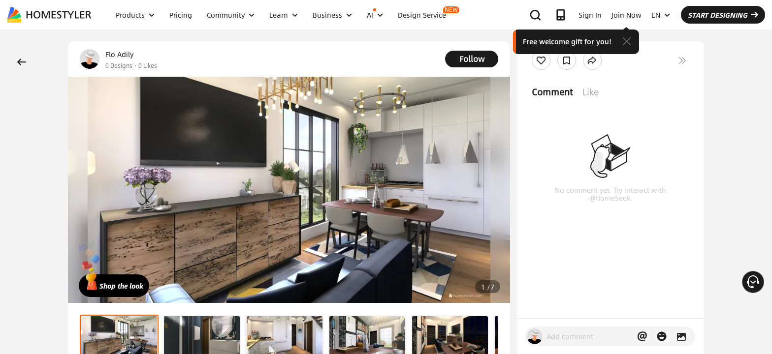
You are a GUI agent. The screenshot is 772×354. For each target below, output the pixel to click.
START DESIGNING (723, 14)
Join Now (626, 14)
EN (660, 14)
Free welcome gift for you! (567, 41)
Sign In (590, 14)
